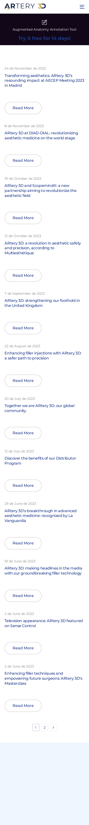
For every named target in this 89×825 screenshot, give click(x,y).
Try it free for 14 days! (44, 38)
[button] (23, 108)
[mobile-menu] (81, 7)
